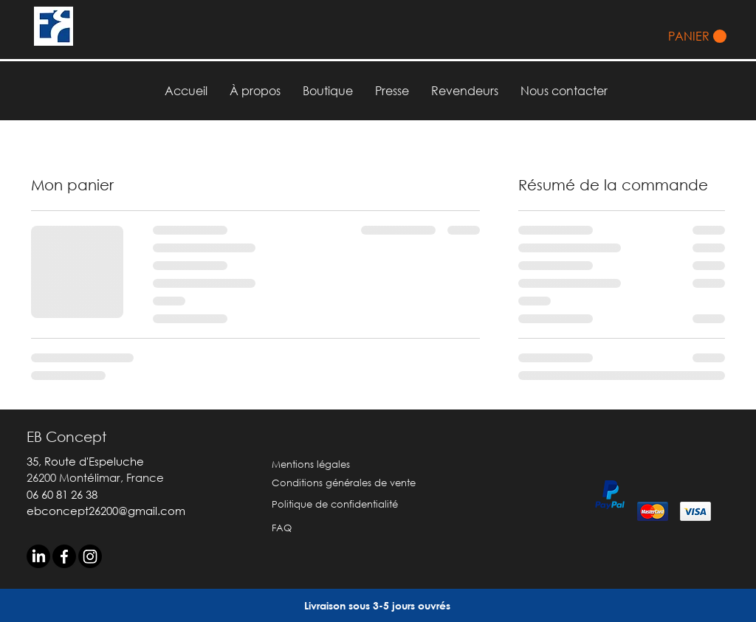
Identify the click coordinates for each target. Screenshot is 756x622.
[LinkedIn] (38, 556)
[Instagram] (90, 556)
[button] (697, 37)
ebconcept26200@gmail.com (106, 510)
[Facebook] (64, 556)
